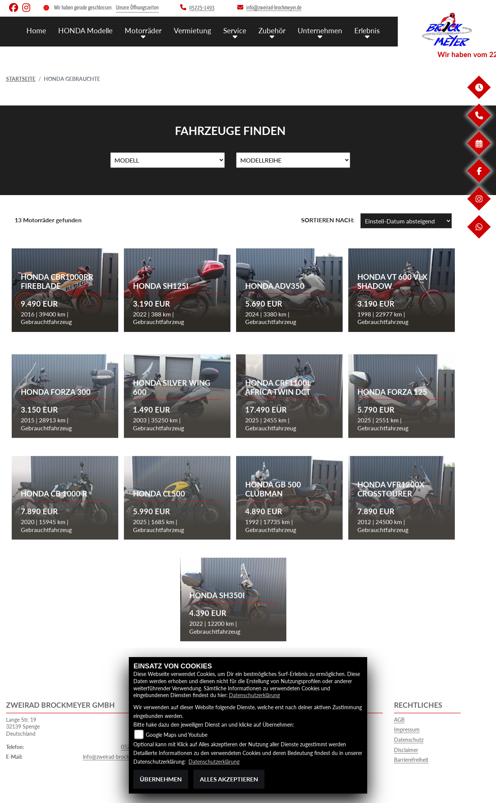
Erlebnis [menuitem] (367, 30)
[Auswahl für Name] (167, 160)
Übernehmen (161, 779)
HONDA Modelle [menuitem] (85, 30)
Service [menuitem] (234, 30)
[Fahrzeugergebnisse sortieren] (406, 220)
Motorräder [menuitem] (143, 30)
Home (36, 30)
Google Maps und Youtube (176, 735)
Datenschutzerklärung (254, 695)
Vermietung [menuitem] (192, 30)
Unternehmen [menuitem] (320, 30)
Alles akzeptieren (229, 779)
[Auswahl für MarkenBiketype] (293, 160)
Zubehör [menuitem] (272, 30)
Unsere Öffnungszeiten (137, 8)
